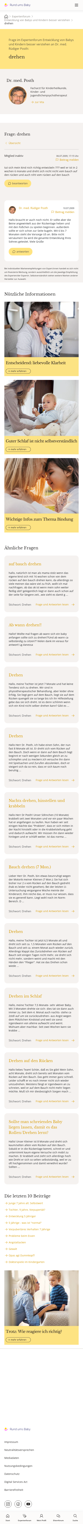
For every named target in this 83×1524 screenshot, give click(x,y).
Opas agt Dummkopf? (22, 1255)
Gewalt (13, 1249)
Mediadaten (11, 1458)
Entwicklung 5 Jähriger (22, 1216)
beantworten (20, 183)
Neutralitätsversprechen (19, 1450)
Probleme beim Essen (22, 1236)
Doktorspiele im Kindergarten (27, 1262)
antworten (22, 251)
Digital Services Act (15, 1482)
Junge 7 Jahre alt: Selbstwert (26, 1203)
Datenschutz (12, 1474)
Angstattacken (17, 1242)
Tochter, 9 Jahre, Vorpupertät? (27, 1209)
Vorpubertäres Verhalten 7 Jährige (29, 1229)
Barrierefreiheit (13, 1490)
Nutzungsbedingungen (18, 1466)
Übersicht (14, 143)
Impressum (11, 1442)
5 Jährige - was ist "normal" (25, 1222)
